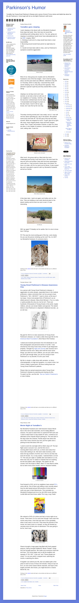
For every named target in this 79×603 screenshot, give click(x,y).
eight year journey (39, 348)
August (67, 110)
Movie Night (29, 581)
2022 (66, 86)
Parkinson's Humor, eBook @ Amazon (11, 38)
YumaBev (29, 278)
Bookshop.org (10, 35)
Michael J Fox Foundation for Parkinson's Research (68, 65)
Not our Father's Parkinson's (49, 374)
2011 (66, 136)
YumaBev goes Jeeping (30, 27)
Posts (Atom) (28, 587)
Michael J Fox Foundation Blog (68, 143)
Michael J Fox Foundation (67, 159)
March (67, 115)
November (68, 106)
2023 (66, 85)
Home (39, 585)
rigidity (54, 277)
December (68, 104)
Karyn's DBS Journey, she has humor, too (68, 168)
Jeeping (28, 277)
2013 (66, 103)
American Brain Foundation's (29, 339)
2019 (66, 92)
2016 (66, 97)
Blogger (45, 596)
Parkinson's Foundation (67, 75)
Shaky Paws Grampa (67, 175)
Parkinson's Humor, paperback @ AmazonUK (11, 33)
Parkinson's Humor (26, 7)
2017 (66, 96)
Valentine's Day (24, 278)
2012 (66, 134)
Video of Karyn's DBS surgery (68, 173)
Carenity (66, 177)
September (68, 108)
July (67, 112)
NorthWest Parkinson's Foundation (67, 146)
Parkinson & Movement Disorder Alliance (69, 72)
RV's (55, 484)
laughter (25, 581)
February (68, 117)
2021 (66, 88)
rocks (33, 581)
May (67, 114)
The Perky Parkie (68, 170)
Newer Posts (23, 585)
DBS (24, 38)
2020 (66, 90)
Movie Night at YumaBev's (31, 425)
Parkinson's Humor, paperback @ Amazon (11, 29)
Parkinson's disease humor (50, 417)
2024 (66, 83)
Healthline (11, 76)
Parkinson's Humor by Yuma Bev (68, 32)
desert (25, 277)
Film (24, 417)
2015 (66, 99)
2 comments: (45, 273)
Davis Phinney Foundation (68, 68)
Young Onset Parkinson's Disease (34, 419)
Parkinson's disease (34, 277)
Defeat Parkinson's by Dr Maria (68, 162)
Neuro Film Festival (29, 417)
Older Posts (55, 585)
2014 (66, 101)
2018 (66, 94)
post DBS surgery (49, 277)
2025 (66, 81)
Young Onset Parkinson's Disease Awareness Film (69, 124)
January (68, 131)
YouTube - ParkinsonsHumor (11, 131)
